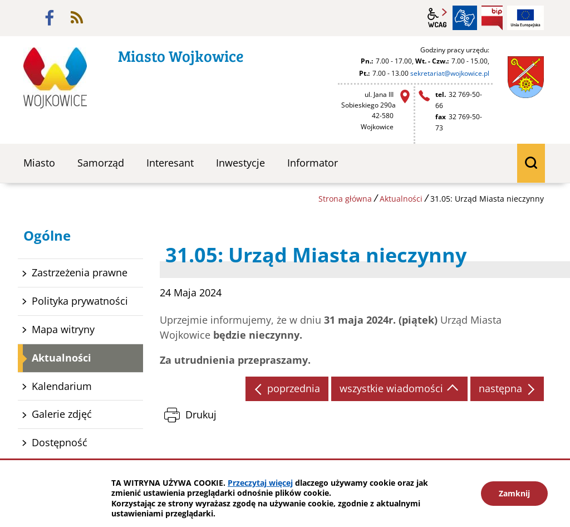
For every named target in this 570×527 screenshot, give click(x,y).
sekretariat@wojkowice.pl (449, 73)
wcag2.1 (437, 18)
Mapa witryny (63, 329)
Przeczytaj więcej (260, 482)
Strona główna (345, 198)
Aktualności (401, 198)
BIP (492, 18)
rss (77, 18)
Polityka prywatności (80, 301)
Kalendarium (62, 386)
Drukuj (201, 414)
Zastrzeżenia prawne (79, 272)
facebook (49, 18)
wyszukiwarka (531, 163)
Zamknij (514, 493)
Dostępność (59, 442)
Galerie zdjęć (62, 414)
